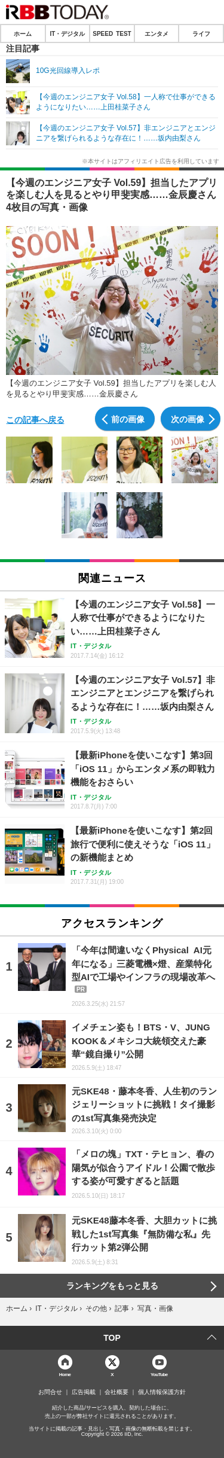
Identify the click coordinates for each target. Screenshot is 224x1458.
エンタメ (156, 33)
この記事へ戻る (35, 419)
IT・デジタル (67, 33)
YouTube (159, 1374)
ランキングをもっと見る (112, 1286)
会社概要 (116, 1392)
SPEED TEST (112, 33)
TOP (112, 1338)
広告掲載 (84, 1392)
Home (65, 1374)
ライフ (201, 33)
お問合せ (50, 1392)
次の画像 (187, 418)
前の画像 (128, 418)
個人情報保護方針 (162, 1392)
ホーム (23, 33)
